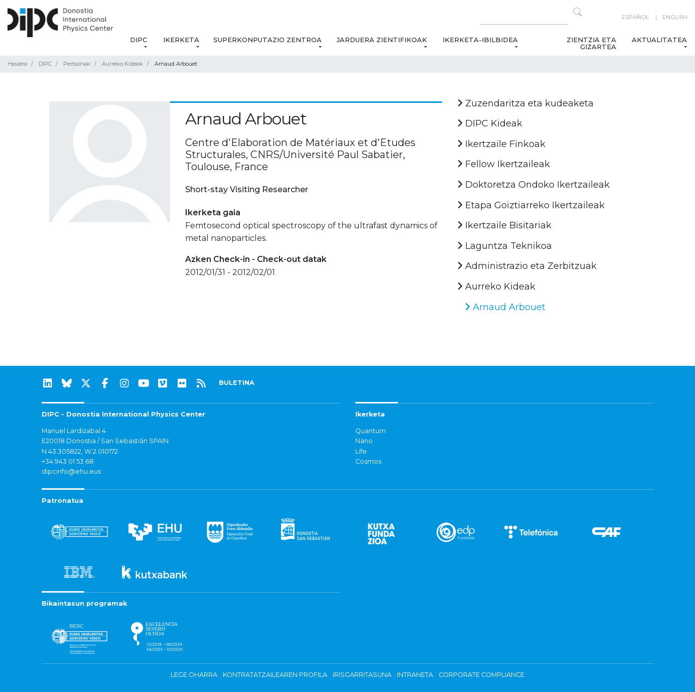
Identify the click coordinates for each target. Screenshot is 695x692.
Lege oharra (194, 674)
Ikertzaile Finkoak (501, 144)
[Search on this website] (524, 17)
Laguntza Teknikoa (504, 245)
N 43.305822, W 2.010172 (80, 451)
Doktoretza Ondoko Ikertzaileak (533, 184)
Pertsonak (76, 63)
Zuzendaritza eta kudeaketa (525, 103)
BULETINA (236, 382)
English (674, 17)
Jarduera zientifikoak (382, 40)
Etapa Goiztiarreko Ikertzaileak (531, 205)
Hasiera (17, 63)
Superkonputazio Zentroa (268, 40)
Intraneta (415, 674)
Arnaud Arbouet (505, 307)
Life (361, 451)
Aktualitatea (659, 40)
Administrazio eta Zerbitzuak (527, 265)
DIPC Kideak (489, 123)
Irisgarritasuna (362, 674)
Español (635, 17)
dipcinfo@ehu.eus (71, 471)
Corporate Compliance (481, 674)
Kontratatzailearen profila (275, 674)
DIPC (138, 40)
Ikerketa (181, 40)
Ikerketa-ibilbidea (480, 40)
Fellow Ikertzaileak (503, 164)
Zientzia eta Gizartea (591, 43)
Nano (364, 441)
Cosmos (368, 461)
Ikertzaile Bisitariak (504, 225)
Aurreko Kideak (122, 63)
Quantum (370, 431)
